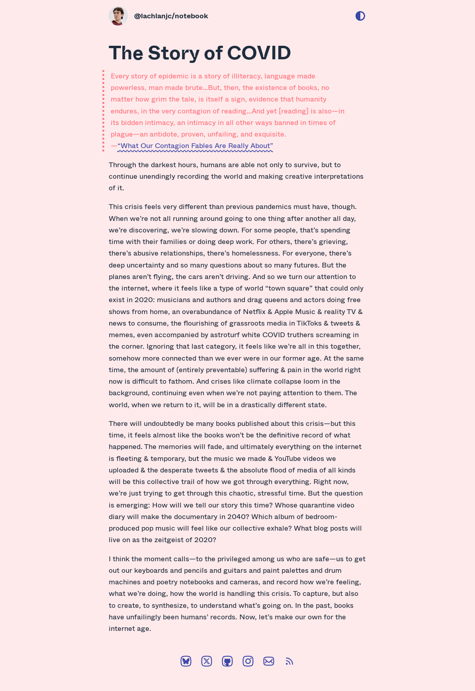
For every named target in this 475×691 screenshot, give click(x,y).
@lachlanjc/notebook (171, 15)
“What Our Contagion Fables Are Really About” (195, 145)
